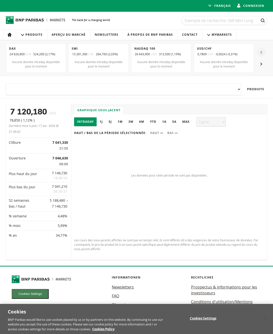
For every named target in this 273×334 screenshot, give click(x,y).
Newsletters (106, 35)
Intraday (85, 122)
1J (101, 122)
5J (110, 122)
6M (141, 122)
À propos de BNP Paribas (150, 35)
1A (164, 122)
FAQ (115, 296)
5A (174, 122)
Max (186, 122)
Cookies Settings (30, 294)
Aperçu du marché (69, 35)
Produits (32, 35)
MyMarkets (219, 35)
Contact (190, 35)
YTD (153, 122)
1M (120, 122)
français (219, 6)
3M (130, 122)
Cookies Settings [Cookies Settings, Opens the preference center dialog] (203, 322)
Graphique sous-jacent (99, 110)
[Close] (265, 321)
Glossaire (120, 304)
